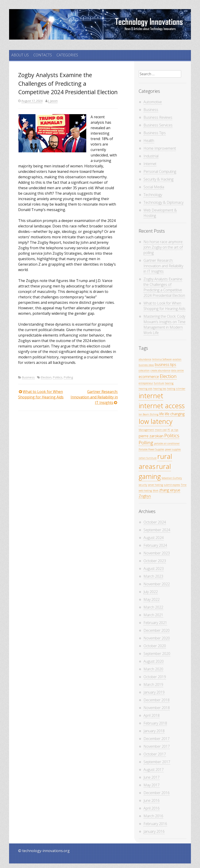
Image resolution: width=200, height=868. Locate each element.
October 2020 (154, 645)
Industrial (150, 156)
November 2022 (156, 583)
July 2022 (150, 591)
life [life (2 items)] (161, 413)
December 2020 (156, 630)
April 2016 (151, 808)
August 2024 (153, 537)
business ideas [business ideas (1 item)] (146, 365)
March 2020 (153, 669)
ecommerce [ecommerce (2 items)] (149, 376)
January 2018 (154, 730)
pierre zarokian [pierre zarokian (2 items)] (151, 435)
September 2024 (156, 529)
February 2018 (155, 723)
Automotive (152, 101)
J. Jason (53, 101)
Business (28, 377)
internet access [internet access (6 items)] (162, 405)
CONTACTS (42, 55)
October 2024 (154, 522)
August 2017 (153, 769)
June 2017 (151, 777)
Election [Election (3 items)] (168, 376)
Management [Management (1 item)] (146, 429)
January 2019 (154, 692)
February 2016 (155, 823)
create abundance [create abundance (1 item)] (160, 370)
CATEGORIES (67, 55)
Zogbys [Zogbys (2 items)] (145, 495)
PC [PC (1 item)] (169, 429)
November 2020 (156, 638)
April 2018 (151, 715)
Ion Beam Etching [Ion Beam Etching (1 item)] (148, 414)
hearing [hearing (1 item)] (169, 383)
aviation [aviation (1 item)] (177, 359)
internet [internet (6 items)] (151, 395)
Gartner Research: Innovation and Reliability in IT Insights (94, 397)
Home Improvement (159, 148)
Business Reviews (157, 117)
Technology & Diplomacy (163, 202)
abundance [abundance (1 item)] (145, 359)
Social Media (153, 186)
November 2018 (156, 707)
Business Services (158, 125)
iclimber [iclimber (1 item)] (180, 388)
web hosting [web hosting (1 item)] (145, 490)
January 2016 (154, 831)
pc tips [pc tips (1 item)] (174, 429)
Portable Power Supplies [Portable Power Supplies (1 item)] (151, 449)
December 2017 (156, 738)
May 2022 (151, 599)
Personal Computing (159, 171)
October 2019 (154, 676)
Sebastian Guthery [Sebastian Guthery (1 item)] (172, 478)
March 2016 (153, 815)
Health (148, 140)
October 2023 (154, 560)
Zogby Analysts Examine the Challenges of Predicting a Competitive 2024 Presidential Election (164, 287)
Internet (149, 163)
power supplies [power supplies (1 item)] (173, 449)
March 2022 (153, 607)
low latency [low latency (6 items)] (155, 421)
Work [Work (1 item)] (155, 490)
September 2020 (156, 653)
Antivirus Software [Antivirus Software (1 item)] (162, 359)
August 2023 (153, 568)
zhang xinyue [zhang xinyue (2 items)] (169, 490)
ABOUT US (20, 55)
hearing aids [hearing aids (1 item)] (145, 388)
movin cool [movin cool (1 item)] (161, 429)
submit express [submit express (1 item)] (172, 484)
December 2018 (156, 699)
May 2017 (151, 784)
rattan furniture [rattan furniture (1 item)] (147, 458)
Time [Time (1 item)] (183, 484)
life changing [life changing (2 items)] (175, 413)
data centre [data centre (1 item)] (177, 370)
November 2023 (156, 553)
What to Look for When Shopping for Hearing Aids (164, 306)
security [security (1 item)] (143, 484)
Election (46, 377)
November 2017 (156, 746)
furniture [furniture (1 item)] (159, 383)
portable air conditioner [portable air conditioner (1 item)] (167, 443)
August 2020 (153, 661)
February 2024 (155, 545)
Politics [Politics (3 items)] (171, 435)
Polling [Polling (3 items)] (146, 442)
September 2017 (156, 761)
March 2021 (153, 614)
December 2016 (156, 792)
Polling (68, 377)
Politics (57, 377)
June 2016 (151, 800)
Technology (152, 194)
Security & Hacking (158, 179)
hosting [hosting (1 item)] (171, 388)
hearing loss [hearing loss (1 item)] (159, 388)
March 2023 (153, 576)
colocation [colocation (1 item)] (144, 370)
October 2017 (154, 754)
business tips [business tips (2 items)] (165, 364)
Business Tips (154, 132)
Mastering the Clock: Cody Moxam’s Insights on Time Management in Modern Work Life (164, 324)
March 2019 (153, 684)
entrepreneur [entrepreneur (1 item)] (146, 383)
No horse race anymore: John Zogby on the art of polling (163, 247)
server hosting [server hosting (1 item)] (155, 484)
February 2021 (155, 622)
